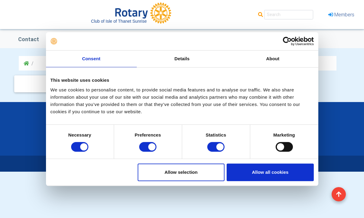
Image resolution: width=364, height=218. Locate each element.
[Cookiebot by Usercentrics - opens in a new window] (287, 41)
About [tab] (273, 58)
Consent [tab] (91, 58)
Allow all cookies (270, 172)
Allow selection (181, 172)
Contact (28, 39)
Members (341, 15)
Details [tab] (182, 58)
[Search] (288, 14)
